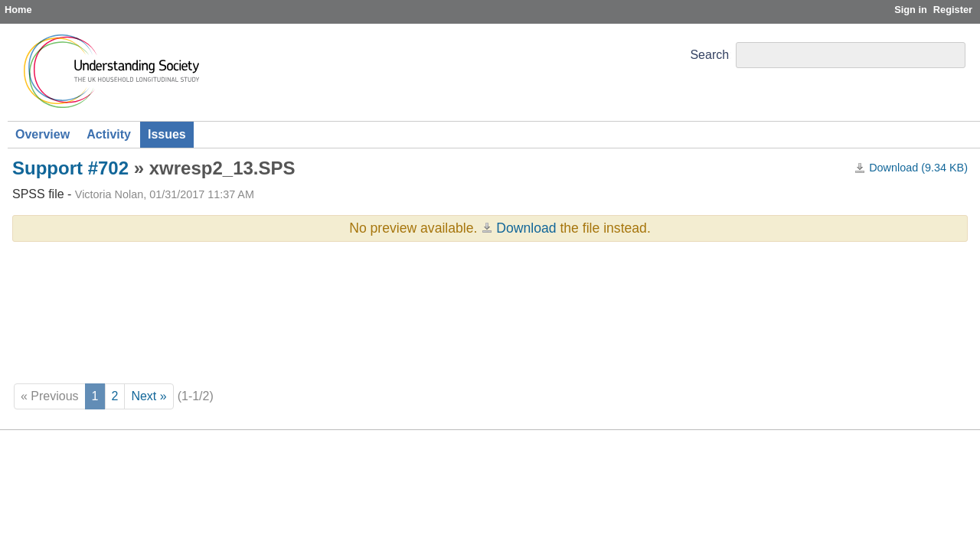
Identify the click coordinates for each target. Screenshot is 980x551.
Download (526, 228)
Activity (109, 134)
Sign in (910, 9)
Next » (148, 396)
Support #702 (70, 168)
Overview (42, 134)
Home (18, 9)
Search (709, 54)
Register (952, 9)
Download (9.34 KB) (918, 167)
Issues (167, 134)
